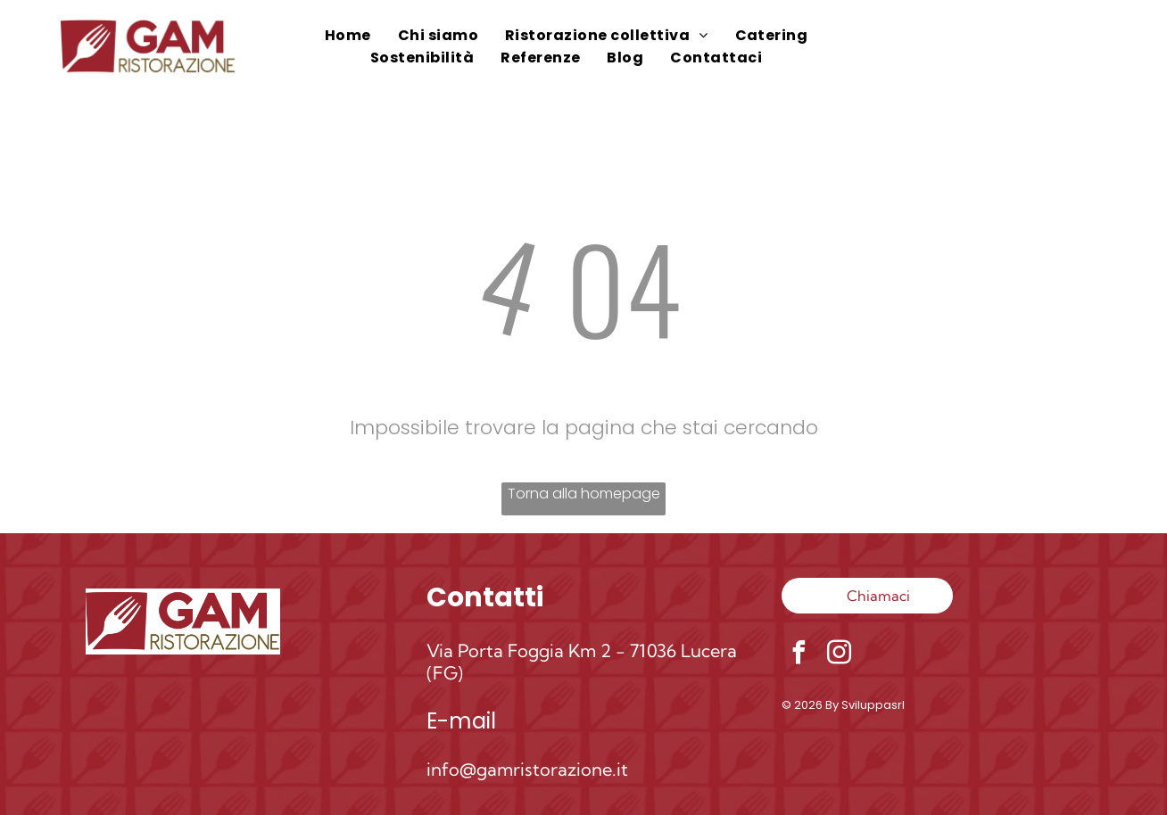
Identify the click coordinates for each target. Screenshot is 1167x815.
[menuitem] (348, 35)
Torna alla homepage (584, 493)
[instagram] (839, 655)
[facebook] (799, 655)
